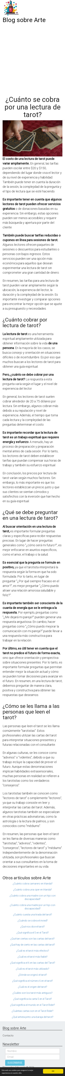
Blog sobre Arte (24, 20)
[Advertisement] (32, 58)
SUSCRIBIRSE (14, 1062)
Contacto (8, 1035)
